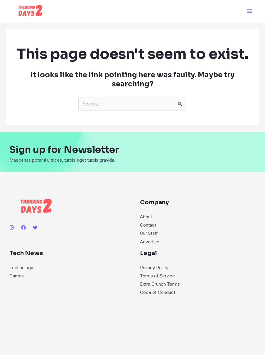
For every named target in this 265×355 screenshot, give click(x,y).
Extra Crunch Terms (160, 284)
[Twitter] (35, 227)
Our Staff (149, 233)
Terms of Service (157, 276)
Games (16, 276)
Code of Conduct (157, 292)
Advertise (149, 242)
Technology (21, 267)
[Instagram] (11, 227)
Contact (148, 225)
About (146, 217)
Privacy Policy (154, 267)
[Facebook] (23, 227)
